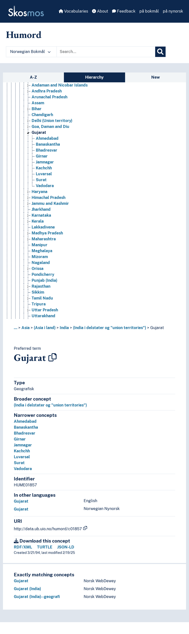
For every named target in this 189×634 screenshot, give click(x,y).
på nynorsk (173, 11)
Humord (23, 34)
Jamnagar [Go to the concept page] (45, 162)
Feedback (123, 11)
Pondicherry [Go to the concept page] (43, 274)
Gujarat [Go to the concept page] (39, 132)
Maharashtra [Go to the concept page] (44, 239)
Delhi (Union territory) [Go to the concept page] (52, 120)
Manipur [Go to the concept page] (39, 245)
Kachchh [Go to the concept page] (44, 168)
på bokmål (149, 11)
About (100, 11)
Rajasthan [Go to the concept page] (41, 286)
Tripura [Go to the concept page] (39, 304)
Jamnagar (23, 445)
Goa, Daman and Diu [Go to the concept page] (50, 126)
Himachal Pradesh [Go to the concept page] (48, 197)
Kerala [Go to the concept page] (38, 221)
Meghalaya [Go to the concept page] (42, 250)
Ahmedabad (25, 421)
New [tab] (155, 77)
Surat (19, 462)
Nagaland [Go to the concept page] (41, 262)
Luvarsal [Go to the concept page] (44, 174)
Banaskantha (26, 427)
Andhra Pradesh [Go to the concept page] (47, 91)
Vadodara (23, 468)
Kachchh (22, 451)
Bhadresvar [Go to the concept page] (46, 150)
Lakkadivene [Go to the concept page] (43, 227)
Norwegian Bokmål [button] (30, 51)
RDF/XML (23, 547)
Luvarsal (22, 457)
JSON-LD (65, 547)
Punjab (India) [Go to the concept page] (44, 280)
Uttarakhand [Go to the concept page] (43, 316)
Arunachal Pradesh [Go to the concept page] (49, 97)
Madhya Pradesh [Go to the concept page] (47, 233)
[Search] (160, 51)
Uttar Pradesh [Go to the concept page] (45, 310)
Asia (25, 327)
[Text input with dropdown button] (106, 51)
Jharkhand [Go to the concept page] (41, 209)
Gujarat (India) (27, 588)
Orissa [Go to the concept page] (37, 268)
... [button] (15, 327)
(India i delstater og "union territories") (109, 327)
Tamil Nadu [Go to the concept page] (42, 298)
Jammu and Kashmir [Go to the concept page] (50, 203)
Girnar (20, 439)
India (64, 327)
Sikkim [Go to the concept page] (38, 292)
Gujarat (157, 327)
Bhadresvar (24, 433)
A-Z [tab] (33, 77)
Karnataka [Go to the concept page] (41, 215)
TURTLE (44, 547)
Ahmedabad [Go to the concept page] (47, 138)
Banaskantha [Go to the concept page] (48, 144)
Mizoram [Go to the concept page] (40, 256)
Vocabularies (73, 11)
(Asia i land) (45, 327)
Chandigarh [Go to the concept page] (42, 114)
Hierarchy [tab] (94, 77)
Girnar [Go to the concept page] (42, 156)
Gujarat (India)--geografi (37, 596)
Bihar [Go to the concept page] (36, 108)
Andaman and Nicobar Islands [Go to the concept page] (60, 85)
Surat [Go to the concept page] (41, 179)
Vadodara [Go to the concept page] (45, 185)
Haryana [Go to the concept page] (39, 191)
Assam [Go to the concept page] (38, 103)
